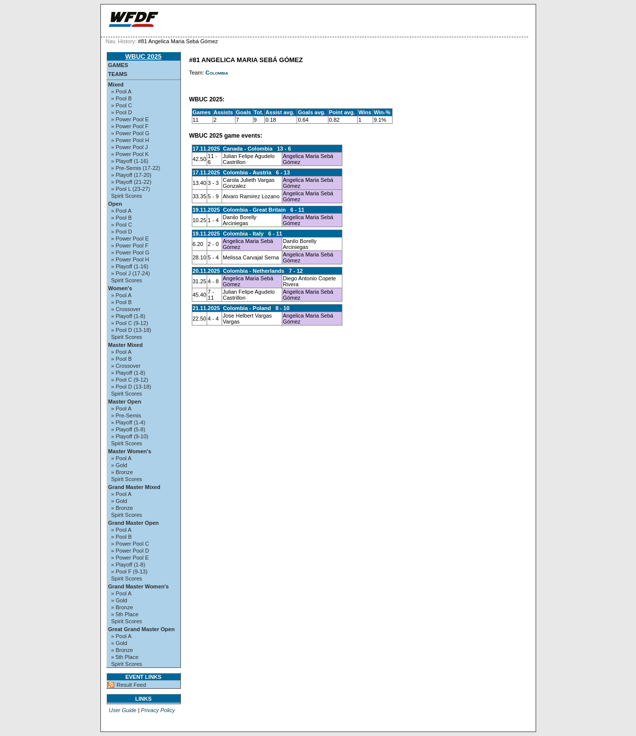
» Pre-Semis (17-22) (135, 168)
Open (115, 204)
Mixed (116, 84)
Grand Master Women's (138, 586)
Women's (120, 288)
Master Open (125, 402)
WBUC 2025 (143, 56)
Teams (118, 74)
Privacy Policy (158, 710)
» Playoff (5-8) (128, 429)
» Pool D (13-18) (131, 330)
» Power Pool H (130, 140)
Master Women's (130, 451)
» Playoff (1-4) (128, 422)
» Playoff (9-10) (130, 436)
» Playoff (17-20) (131, 175)
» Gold (119, 465)
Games (118, 65)
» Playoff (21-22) (131, 182)
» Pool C (121, 105)
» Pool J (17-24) (130, 273)
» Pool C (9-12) (130, 323)
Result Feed (131, 685)
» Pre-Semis (126, 415)
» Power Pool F (130, 126)
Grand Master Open (133, 523)
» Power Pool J (129, 147)
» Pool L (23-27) (130, 189)
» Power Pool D (130, 551)
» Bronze (122, 472)
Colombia (217, 73)
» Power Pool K (130, 154)
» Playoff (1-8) (128, 316)
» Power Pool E (130, 119)
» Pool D (121, 112)
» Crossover (126, 309)
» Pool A (121, 91)
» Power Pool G (130, 133)
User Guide (123, 710)
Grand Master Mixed (134, 487)
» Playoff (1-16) (130, 161)
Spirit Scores (126, 196)
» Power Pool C (130, 544)
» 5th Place (125, 614)
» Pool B (121, 98)
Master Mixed (125, 345)
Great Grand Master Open (141, 629)
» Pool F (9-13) (129, 571)
